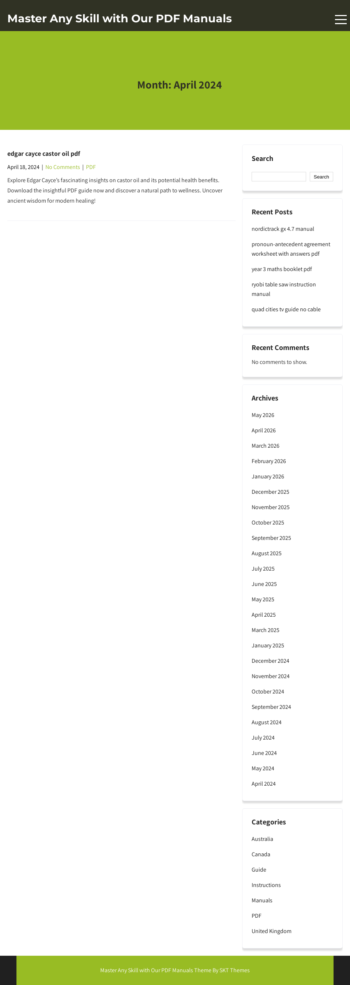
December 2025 (270, 492)
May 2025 (263, 599)
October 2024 (268, 691)
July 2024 (263, 737)
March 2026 (265, 446)
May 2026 (263, 415)
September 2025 (271, 538)
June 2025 (264, 584)
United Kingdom (271, 931)
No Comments (62, 167)
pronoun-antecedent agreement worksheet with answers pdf (291, 248)
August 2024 (267, 722)
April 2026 (264, 430)
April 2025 (264, 615)
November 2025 (271, 507)
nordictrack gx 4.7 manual (283, 229)
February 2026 (269, 461)
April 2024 (264, 783)
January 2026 (268, 476)
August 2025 (267, 553)
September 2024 (271, 707)
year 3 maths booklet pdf (282, 269)
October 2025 (268, 522)
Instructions (266, 885)
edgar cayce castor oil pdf (43, 153)
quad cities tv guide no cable (286, 309)
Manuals (262, 900)
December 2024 (270, 661)
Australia (262, 839)
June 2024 (264, 753)
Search (262, 158)
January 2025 (268, 645)
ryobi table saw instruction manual (284, 289)
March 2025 (265, 630)
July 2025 (263, 568)
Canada (261, 854)
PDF (91, 167)
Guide (259, 869)
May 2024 (263, 768)
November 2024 (271, 676)
